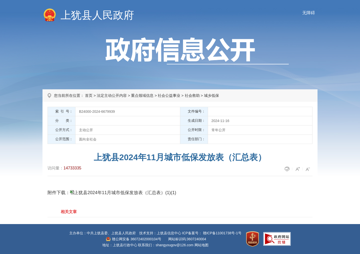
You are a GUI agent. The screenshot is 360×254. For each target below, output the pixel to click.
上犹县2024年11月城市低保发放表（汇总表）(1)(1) (125, 192)
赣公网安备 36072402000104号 (136, 239)
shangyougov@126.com (175, 245)
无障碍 (308, 12)
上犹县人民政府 (97, 15)
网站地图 (201, 245)
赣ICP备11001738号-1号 (222, 233)
